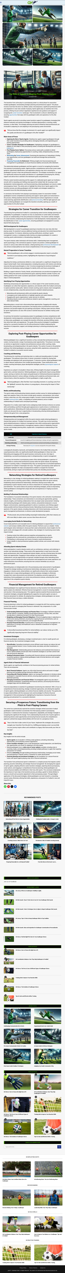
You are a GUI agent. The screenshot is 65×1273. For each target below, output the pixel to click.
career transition (17, 113)
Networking (10, 155)
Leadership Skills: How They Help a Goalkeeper (45, 1207)
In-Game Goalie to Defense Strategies (43, 1046)
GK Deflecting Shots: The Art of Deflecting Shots (46, 1179)
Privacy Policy (23, 1267)
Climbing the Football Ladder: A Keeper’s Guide (47, 819)
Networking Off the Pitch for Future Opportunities (18, 819)
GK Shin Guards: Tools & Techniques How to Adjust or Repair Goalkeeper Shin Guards (36, 909)
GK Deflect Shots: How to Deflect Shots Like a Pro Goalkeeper (15, 1180)
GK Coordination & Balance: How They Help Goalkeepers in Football (44, 1092)
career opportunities (24, 221)
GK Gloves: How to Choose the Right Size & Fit (15, 1092)
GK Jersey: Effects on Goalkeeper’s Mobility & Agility (28, 890)
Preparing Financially (13, 161)
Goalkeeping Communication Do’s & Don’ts (14, 1026)
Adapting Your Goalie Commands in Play (44, 1066)
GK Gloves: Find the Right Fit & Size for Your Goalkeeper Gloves (31, 936)
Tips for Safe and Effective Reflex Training (44, 1136)
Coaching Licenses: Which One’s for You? (18, 840)
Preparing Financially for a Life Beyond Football (17, 862)
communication (14, 399)
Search (59, 1146)
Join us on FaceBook (10, 881)
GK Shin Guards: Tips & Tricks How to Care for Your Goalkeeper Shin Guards (34, 900)
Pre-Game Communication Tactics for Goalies (15, 1046)
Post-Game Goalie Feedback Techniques (13, 1066)
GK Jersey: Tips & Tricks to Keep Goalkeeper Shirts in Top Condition (32, 918)
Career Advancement (22, 155)
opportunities (13, 115)
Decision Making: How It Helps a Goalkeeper (13, 1207)
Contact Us (42, 1267)
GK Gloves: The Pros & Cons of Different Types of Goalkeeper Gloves (16, 1115)
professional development (50, 245)
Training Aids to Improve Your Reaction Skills (45, 1114)
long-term (32, 445)
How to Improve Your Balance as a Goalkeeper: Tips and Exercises (48, 1235)
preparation (10, 148)
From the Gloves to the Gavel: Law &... (47, 862)
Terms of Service (33, 1267)
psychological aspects (51, 364)
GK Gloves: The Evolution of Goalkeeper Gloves (15, 1136)
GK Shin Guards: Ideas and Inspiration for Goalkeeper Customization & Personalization (37, 927)
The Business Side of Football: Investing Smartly (47, 840)
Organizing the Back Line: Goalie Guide (43, 1026)
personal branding (37, 200)
